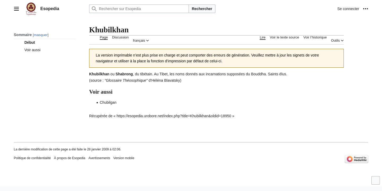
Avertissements (99, 158)
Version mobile (123, 158)
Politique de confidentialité (32, 158)
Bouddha (258, 74)
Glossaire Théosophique (126, 80)
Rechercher (202, 9)
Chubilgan (108, 102)
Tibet (163, 74)
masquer (40, 35)
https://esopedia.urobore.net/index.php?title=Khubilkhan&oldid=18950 (174, 116)
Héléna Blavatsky (165, 80)
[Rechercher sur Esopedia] (139, 9)
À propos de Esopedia (69, 158)
